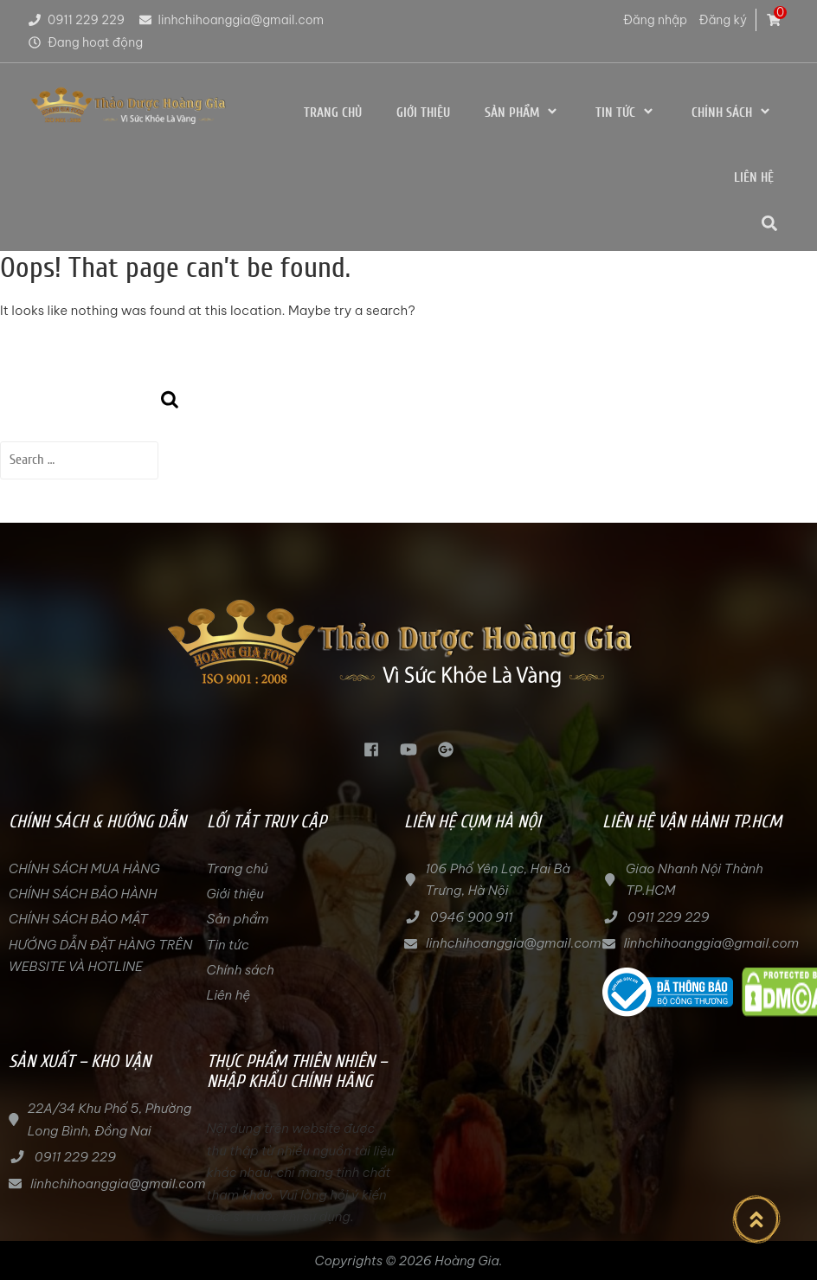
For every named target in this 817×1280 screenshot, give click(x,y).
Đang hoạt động (84, 42)
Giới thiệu (423, 113)
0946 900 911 (471, 917)
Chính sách (733, 112)
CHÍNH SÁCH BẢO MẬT (78, 918)
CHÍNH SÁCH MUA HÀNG (86, 868)
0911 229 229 (75, 20)
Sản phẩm (523, 112)
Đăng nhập (655, 20)
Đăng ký (723, 20)
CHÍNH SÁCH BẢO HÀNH (83, 893)
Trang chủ (333, 113)
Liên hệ (754, 177)
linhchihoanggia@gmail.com (231, 20)
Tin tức (626, 112)
